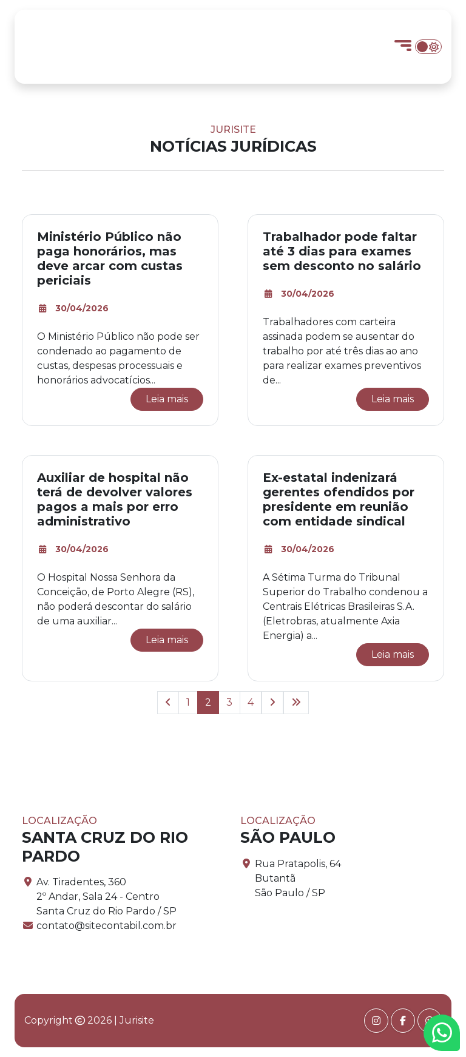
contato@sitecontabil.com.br (106, 925)
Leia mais (167, 399)
